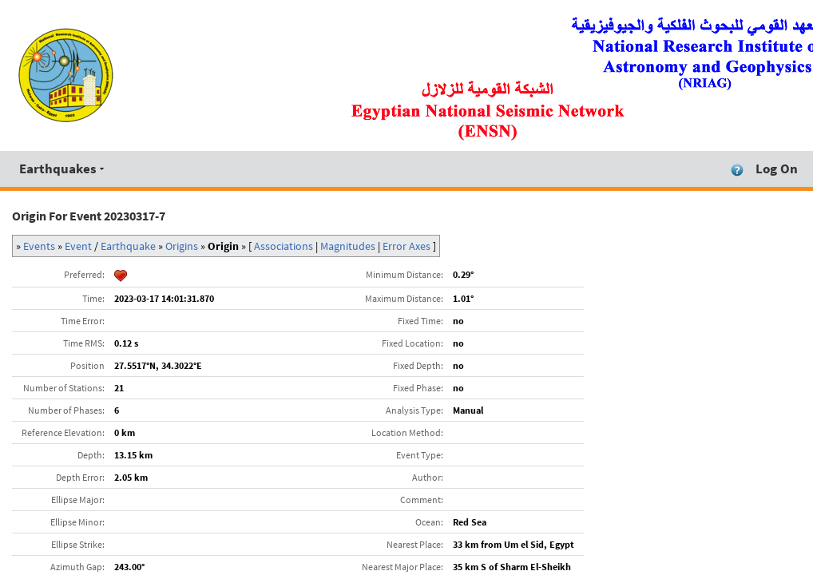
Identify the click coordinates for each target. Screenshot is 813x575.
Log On (776, 168)
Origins (181, 246)
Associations (283, 246)
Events (39, 246)
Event (78, 246)
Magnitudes (347, 246)
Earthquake (128, 246)
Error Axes (406, 246)
